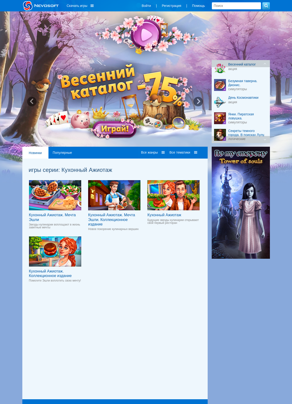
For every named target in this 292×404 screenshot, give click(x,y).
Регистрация (171, 6)
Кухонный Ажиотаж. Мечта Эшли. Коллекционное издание (111, 219)
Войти (146, 6)
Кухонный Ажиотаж (164, 215)
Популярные (62, 153)
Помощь (198, 6)
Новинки (35, 153)
